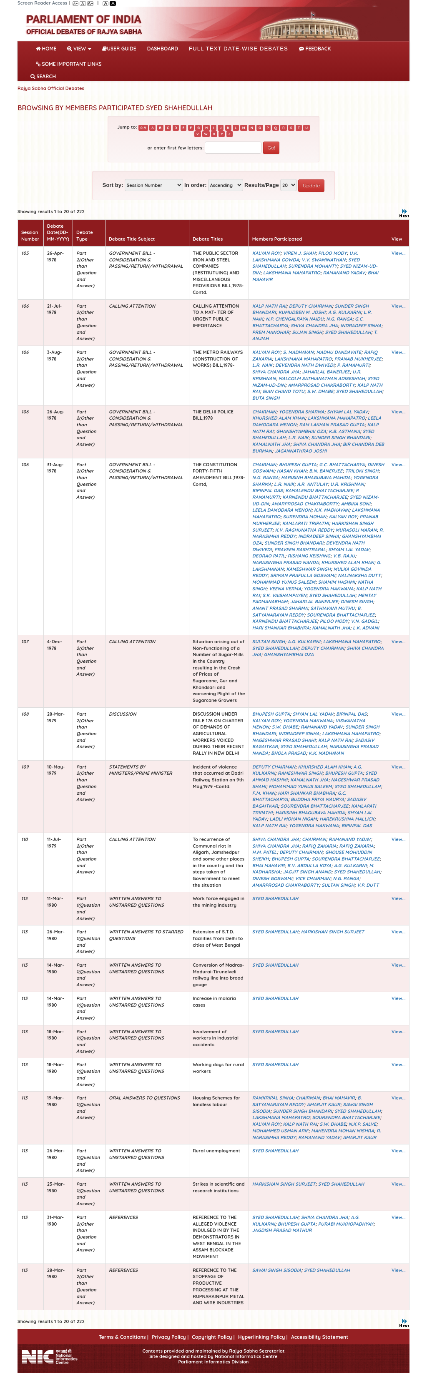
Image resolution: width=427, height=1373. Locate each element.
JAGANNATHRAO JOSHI (301, 451)
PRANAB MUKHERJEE (358, 359)
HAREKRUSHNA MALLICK (346, 819)
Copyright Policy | (213, 1337)
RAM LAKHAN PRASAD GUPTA (331, 425)
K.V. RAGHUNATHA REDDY (304, 530)
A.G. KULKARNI (344, 312)
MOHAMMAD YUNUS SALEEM (283, 582)
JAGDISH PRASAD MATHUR (281, 1230)
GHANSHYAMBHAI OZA (301, 431)
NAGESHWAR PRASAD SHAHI (284, 740)
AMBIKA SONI (355, 504)
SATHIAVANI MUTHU (332, 608)
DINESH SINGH (357, 601)
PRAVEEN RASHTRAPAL (300, 549)
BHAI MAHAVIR (268, 865)
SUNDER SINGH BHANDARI (340, 437)
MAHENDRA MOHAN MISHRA (342, 1131)
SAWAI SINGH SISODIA (276, 1270)
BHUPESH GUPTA (297, 465)
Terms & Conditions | (123, 1337)
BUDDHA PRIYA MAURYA (317, 799)
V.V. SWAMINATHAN (323, 260)
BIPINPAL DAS (267, 490)
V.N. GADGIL (364, 621)
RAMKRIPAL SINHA (272, 1098)
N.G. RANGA (339, 319)
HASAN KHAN (291, 471)
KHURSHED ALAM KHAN (278, 418)
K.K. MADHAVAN (331, 510)
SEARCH (43, 76)
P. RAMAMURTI (353, 365)
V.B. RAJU (344, 556)
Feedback (315, 48)
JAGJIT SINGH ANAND (307, 872)
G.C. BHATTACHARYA (341, 465)
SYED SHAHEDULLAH (348, 332)
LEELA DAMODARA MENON (281, 510)
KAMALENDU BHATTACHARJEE (319, 490)
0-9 (143, 127)
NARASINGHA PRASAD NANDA (285, 562)
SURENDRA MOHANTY (312, 266)
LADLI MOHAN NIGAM (292, 819)
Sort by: (113, 185)
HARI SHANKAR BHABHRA (280, 628)
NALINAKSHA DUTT (359, 575)
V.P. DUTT (368, 885)
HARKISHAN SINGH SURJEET (332, 932)
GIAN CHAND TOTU (283, 391)
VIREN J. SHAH (299, 253)
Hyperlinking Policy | (263, 1337)
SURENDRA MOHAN (305, 517)
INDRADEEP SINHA (360, 325)
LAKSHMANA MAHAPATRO (291, 273)
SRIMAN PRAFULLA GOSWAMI (302, 575)
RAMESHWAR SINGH (300, 773)
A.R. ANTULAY (312, 484)
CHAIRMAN (264, 412)
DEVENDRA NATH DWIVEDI (304, 365)
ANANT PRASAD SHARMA (280, 608)
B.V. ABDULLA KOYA (309, 865)
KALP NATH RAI (269, 306)
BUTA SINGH (266, 398)
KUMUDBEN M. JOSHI (302, 312)
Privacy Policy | (170, 1337)
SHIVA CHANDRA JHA (314, 325)
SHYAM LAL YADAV (347, 412)
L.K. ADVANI (366, 628)
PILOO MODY (332, 253)
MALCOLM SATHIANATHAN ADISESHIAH (322, 378)
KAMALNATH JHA (271, 444)
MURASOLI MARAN (356, 530)
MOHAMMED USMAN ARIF (280, 1131)
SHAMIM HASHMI (336, 582)
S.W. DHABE (320, 391)
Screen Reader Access (42, 3)
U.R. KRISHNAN (347, 484)
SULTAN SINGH (268, 641)
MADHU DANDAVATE (339, 352)
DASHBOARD (162, 48)
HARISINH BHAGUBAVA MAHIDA (315, 477)
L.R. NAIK (262, 365)
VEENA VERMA (285, 589)
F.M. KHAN (263, 793)
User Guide (119, 48)
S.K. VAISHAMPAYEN (284, 595)
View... (399, 253)
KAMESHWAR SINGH (308, 569)
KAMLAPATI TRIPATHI (305, 523)
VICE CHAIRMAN (312, 878)
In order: (195, 185)
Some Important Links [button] (69, 64)
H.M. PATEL (264, 852)
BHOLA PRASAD (288, 753)
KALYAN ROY (266, 253)
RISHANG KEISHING (309, 556)
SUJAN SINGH (307, 332)
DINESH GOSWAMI (272, 878)
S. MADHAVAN (298, 352)
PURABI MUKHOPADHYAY (346, 1224)
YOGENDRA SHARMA (301, 412)
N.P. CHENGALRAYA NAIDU (295, 319)
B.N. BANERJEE (325, 471)
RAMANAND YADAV (344, 273)
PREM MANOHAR (270, 332)
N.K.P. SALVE (362, 1124)
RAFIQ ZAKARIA (319, 846)
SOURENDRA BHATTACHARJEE (341, 615)
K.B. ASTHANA (344, 431)
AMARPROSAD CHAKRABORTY (321, 385)
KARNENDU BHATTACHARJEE (314, 497)
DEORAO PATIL (268, 556)
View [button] (79, 48)
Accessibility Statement (319, 1337)
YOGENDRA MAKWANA (328, 589)
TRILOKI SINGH (362, 471)
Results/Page (261, 185)
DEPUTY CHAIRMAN (310, 306)
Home (48, 48)
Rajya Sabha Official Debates (51, 88)
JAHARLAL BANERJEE (325, 372)
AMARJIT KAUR (323, 1104)
